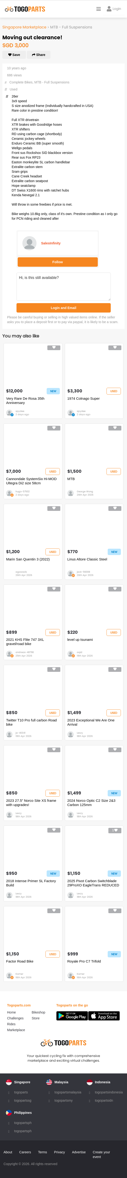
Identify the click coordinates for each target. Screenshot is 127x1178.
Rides (11, 1024)
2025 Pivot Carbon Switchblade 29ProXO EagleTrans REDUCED (93, 883)
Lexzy (80, 733)
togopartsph (23, 1123)
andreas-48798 (25, 652)
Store (36, 1018)
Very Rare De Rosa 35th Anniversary (25, 400)
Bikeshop (38, 1012)
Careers (25, 1152)
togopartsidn (104, 1100)
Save (14, 55)
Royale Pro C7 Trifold (84, 961)
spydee (20, 411)
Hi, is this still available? (63, 287)
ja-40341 (20, 733)
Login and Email (63, 308)
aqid (79, 652)
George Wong (85, 491)
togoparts (21, 1092)
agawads (21, 572)
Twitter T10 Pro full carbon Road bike (31, 722)
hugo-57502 (23, 491)
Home (11, 1012)
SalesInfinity (51, 243)
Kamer (19, 974)
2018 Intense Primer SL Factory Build (31, 883)
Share (38, 55)
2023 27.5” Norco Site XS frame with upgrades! (31, 802)
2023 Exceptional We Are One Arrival (91, 722)
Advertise (79, 1152)
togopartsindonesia (109, 1092)
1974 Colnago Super (83, 398)
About (8, 1152)
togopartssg (22, 1100)
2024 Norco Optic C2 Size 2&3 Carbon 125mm (91, 802)
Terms (42, 1152)
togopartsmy (63, 1100)
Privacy (59, 1152)
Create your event (101, 1154)
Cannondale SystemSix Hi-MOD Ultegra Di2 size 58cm (31, 481)
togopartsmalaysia (67, 1092)
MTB (71, 479)
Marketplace (16, 1030)
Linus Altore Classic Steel (87, 559)
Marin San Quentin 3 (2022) (28, 559)
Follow (57, 262)
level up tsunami (80, 640)
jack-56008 (83, 572)
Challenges (15, 1018)
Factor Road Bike (19, 961)
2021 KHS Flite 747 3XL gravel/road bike (25, 642)
